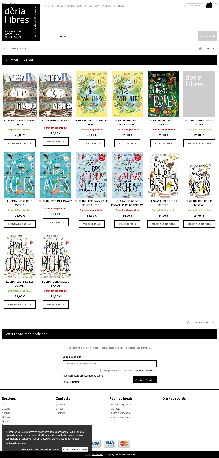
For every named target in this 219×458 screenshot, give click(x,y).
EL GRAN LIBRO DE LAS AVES (55, 201)
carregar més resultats (203, 322)
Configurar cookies (94, 454)
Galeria (82, 5)
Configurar (26, 449)
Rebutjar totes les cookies (47, 449)
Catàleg (57, 5)
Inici (47, 5)
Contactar (108, 5)
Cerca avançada (207, 36)
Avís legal (115, 408)
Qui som (94, 5)
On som (60, 408)
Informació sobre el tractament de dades (83, 375)
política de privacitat (144, 370)
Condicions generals (121, 404)
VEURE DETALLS (55, 141)
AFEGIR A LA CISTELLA (19, 143)
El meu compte (195, 5)
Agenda (70, 5)
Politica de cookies (120, 417)
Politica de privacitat (120, 412)
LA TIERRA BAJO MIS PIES (56, 120)
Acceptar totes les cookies (75, 449)
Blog (121, 5)
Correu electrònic (72, 357)
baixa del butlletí (71, 382)
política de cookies (16, 443)
